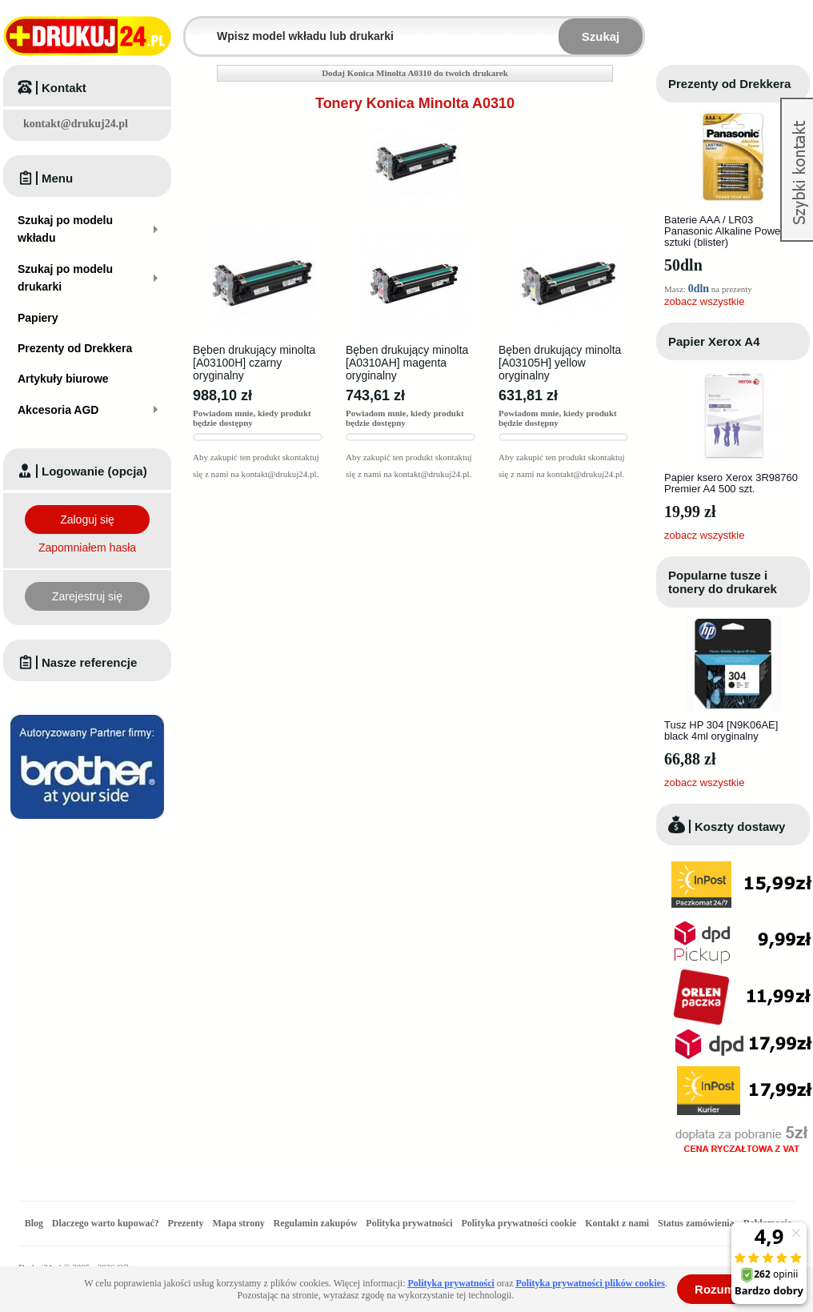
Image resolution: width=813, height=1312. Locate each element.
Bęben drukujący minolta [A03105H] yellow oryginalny (560, 362)
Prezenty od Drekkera (729, 83)
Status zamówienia (697, 1223)
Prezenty (186, 1223)
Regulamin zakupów (316, 1223)
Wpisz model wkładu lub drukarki (195, 26)
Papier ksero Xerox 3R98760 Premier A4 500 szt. (731, 483)
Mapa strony (238, 1223)
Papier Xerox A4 (714, 341)
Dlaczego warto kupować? (105, 1223)
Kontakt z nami (617, 1223)
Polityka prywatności (409, 1223)
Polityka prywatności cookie (518, 1223)
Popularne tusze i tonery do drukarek (722, 582)
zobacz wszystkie (704, 301)
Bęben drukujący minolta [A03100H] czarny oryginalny (254, 362)
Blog (34, 1223)
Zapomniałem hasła (87, 547)
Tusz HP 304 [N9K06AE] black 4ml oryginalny (721, 730)
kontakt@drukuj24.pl (75, 124)
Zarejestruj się (87, 596)
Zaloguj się (87, 519)
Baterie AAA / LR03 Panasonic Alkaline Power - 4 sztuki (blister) (731, 231)
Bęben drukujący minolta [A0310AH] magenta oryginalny (407, 362)
